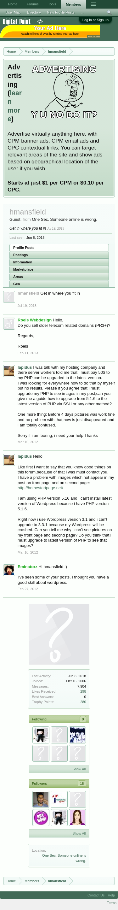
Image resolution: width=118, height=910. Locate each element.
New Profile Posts (61, 12)
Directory (34, 12)
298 (83, 691)
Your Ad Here (94, 36)
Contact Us (95, 895)
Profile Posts (23, 248)
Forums (32, 4)
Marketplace (23, 269)
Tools (52, 4)
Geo (16, 284)
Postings (20, 255)
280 (83, 702)
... (82, 12)
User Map (13, 12)
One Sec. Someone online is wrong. (64, 219)
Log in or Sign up (95, 20)
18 (82, 783)
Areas (18, 277)
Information (22, 262)
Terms (111, 903)
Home (12, 4)
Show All (79, 769)
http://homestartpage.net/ (40, 487)
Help (111, 895)
